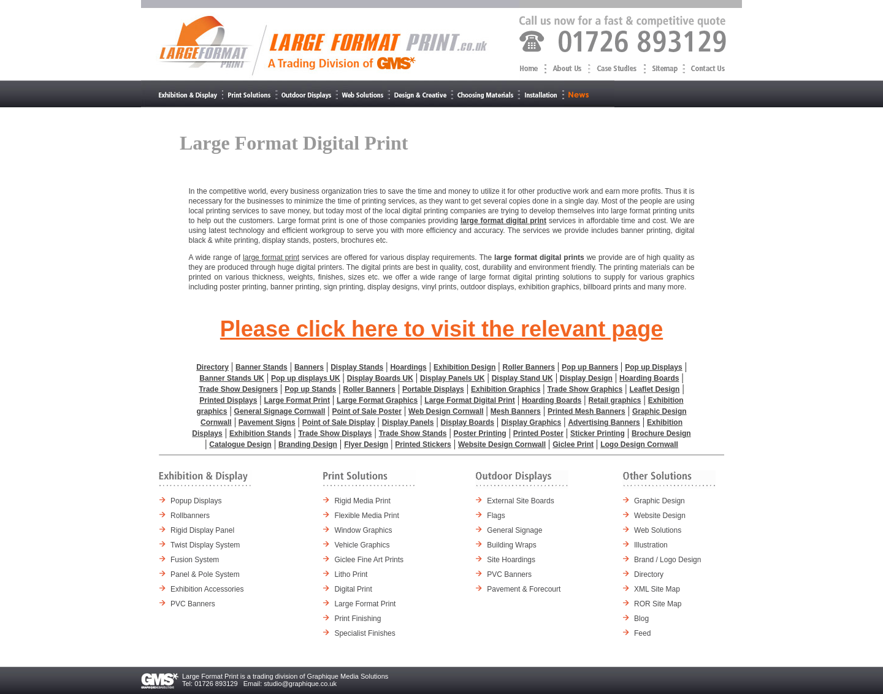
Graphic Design (659, 501)
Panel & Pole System (205, 574)
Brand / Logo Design (667, 559)
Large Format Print (365, 604)
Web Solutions (657, 530)
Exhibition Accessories (206, 589)
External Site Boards (520, 501)
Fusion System (194, 559)
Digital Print (353, 589)
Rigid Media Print (362, 501)
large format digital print (503, 220)
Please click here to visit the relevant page (441, 328)
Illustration (651, 545)
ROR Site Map (657, 604)
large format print (271, 257)
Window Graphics (363, 530)
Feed (642, 633)
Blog (641, 618)
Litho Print (350, 574)
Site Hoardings (511, 559)
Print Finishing (357, 618)
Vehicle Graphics (361, 545)
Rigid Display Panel (202, 530)
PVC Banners (192, 604)
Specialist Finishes (364, 633)
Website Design (660, 515)
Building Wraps (511, 545)
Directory (648, 574)
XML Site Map (657, 589)
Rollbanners (190, 515)
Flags (496, 515)
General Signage (514, 530)
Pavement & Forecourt (523, 589)
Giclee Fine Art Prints (368, 559)
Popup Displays (195, 501)
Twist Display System (205, 545)
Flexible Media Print (366, 515)
